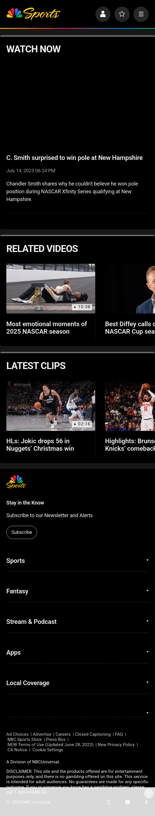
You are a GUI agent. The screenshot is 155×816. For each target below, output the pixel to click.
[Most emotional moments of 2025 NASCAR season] (50, 289)
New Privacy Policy (116, 744)
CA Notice (17, 749)
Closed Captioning (93, 734)
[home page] (33, 14)
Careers (63, 734)
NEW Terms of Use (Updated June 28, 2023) (50, 744)
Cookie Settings (47, 749)
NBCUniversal (45, 762)
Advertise (42, 734)
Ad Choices (17, 734)
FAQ (119, 734)
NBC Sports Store (24, 739)
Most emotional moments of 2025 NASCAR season (46, 327)
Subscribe (22, 532)
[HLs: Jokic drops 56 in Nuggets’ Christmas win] (50, 406)
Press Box (56, 739)
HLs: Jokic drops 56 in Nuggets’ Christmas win (40, 444)
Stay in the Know (25, 503)
